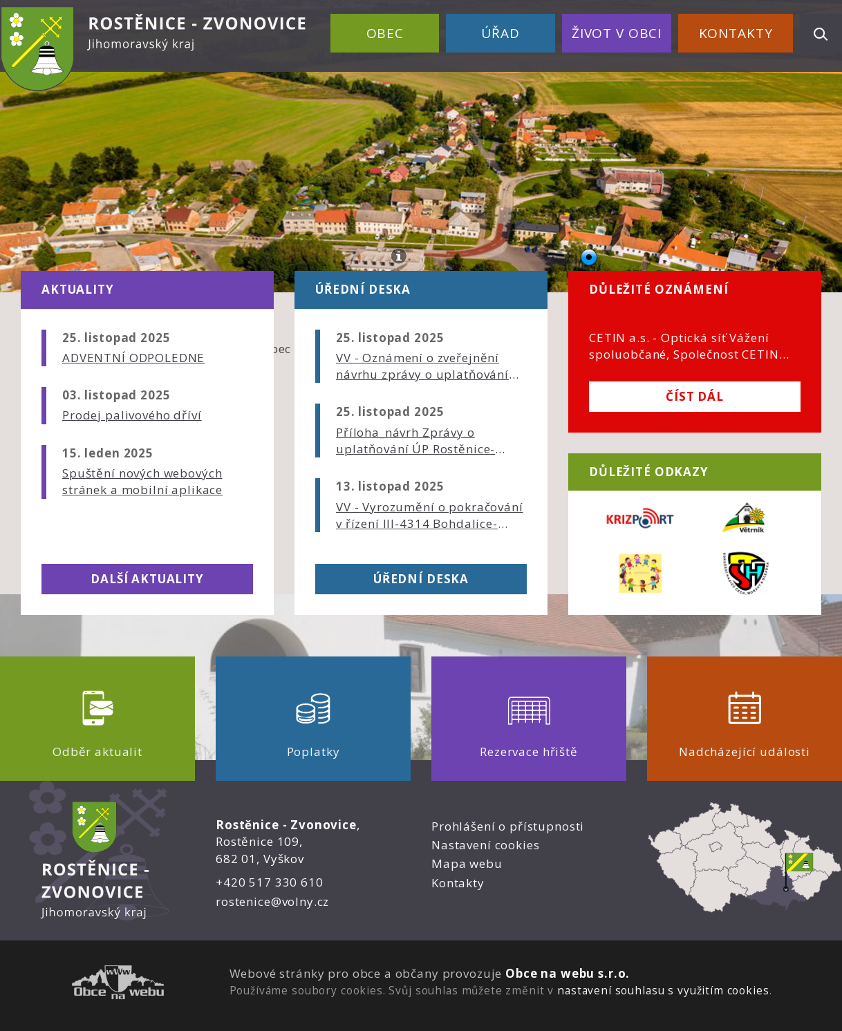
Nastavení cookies (485, 845)
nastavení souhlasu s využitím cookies (663, 990)
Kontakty (736, 33)
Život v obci (617, 33)
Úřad (500, 33)
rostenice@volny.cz (272, 901)
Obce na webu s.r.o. (567, 973)
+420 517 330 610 (270, 882)
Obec (385, 33)
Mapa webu (467, 863)
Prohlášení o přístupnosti (507, 826)
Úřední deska (421, 579)
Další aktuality (147, 579)
